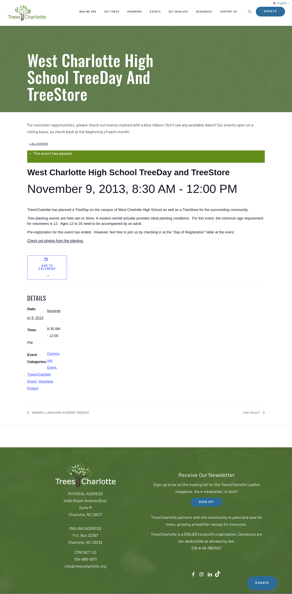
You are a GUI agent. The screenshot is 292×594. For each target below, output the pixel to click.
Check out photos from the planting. (55, 241)
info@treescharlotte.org (85, 567)
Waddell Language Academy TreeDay (60, 412)
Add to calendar (47, 268)
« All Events (38, 143)
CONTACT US (85, 553)
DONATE (262, 583)
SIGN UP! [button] (206, 502)
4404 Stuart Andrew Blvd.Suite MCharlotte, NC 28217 (85, 508)
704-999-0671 (85, 560)
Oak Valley (252, 412)
